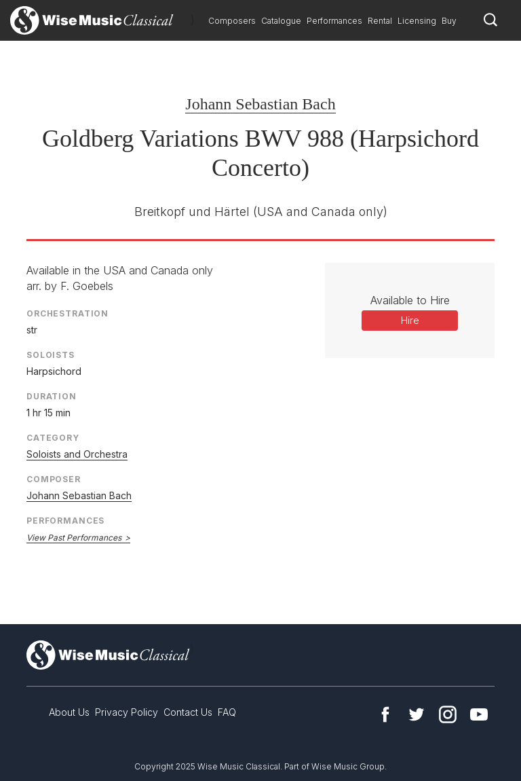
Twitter (416, 714)
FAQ (227, 712)
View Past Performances (73, 537)
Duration (51, 396)
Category (52, 438)
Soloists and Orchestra (77, 454)
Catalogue (281, 21)
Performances (334, 21)
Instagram (448, 714)
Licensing (417, 21)
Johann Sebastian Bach (260, 104)
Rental (380, 21)
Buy (449, 21)
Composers (232, 21)
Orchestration (67, 313)
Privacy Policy (126, 712)
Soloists (50, 355)
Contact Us (187, 712)
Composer (53, 479)
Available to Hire (410, 300)
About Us (69, 712)
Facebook (385, 714)
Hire (410, 320)
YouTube (479, 714)
